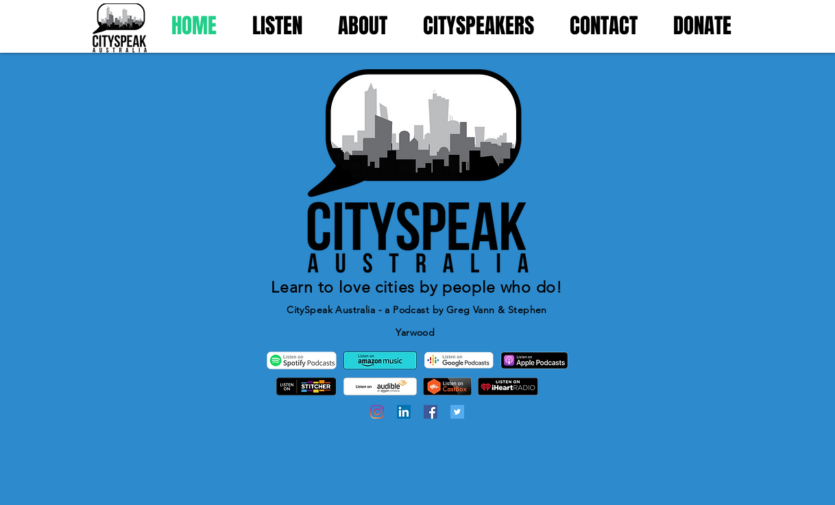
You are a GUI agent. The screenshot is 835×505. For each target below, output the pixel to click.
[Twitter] (457, 412)
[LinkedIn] (404, 412)
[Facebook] (430, 412)
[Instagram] (377, 412)
